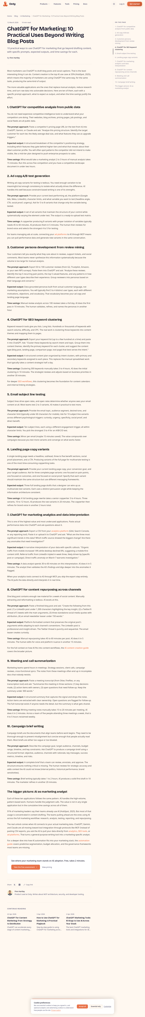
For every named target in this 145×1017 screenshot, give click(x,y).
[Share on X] (15, 885)
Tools (67, 4)
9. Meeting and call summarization (122, 77)
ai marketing (25, 16)
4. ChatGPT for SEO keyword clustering (126, 48)
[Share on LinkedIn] (19, 885)
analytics (73, 831)
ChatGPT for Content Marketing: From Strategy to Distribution (19, 921)
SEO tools (82, 831)
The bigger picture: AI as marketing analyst (124, 87)
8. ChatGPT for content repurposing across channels (126, 70)
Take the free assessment (25, 867)
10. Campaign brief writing (125, 82)
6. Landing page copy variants (126, 57)
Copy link (28, 885)
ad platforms (61, 234)
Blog (16, 16)
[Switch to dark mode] (114, 4)
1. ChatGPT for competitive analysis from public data (125, 27)
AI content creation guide (77, 648)
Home (9, 16)
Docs (85, 4)
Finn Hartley (15, 58)
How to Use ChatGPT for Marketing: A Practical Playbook (48, 921)
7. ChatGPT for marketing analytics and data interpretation (124, 63)
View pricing (47, 867)
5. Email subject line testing (125, 53)
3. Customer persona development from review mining (124, 41)
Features (57, 4)
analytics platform (60, 531)
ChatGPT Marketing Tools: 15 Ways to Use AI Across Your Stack (78, 921)
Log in (122, 4)
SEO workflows (25, 381)
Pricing (76, 4)
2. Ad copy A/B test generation (122, 34)
